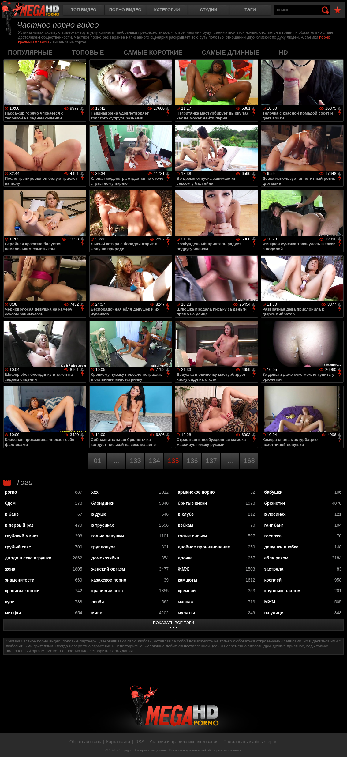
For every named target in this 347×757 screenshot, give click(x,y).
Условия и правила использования (183, 741)
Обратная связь (85, 741)
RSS (139, 741)
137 (211, 461)
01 (97, 461)
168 (249, 461)
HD (283, 52)
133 (135, 461)
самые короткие (153, 52)
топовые (88, 52)
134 (154, 461)
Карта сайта (118, 741)
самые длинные (230, 52)
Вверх (338, 745)
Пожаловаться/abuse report (250, 741)
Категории (167, 9)
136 (192, 461)
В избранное (337, 10)
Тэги (250, 9)
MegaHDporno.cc (35, 10)
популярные (30, 52)
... (116, 461)
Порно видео (125, 9)
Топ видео (83, 9)
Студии (208, 9)
